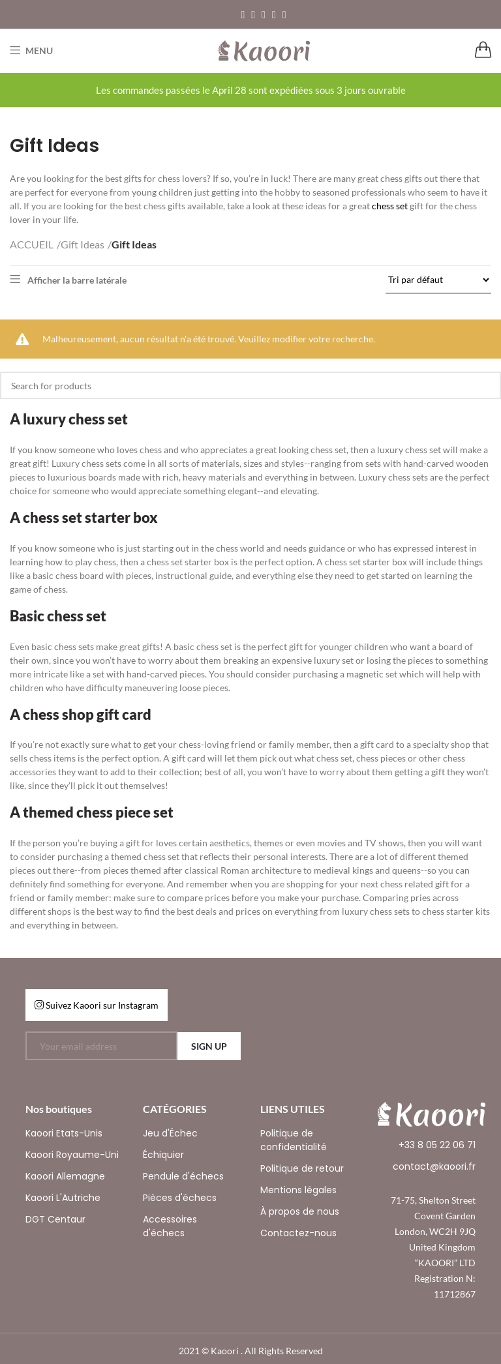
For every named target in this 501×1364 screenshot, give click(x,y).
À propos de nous (299, 1211)
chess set (390, 205)
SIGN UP (209, 1046)
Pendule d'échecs (183, 1176)
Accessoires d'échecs (170, 1226)
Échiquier (163, 1154)
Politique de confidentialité (293, 1140)
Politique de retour (302, 1168)
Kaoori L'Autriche (62, 1197)
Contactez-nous (298, 1232)
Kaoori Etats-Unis (63, 1133)
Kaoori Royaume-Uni (72, 1154)
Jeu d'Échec (170, 1133)
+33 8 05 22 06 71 (437, 1144)
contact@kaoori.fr (434, 1166)
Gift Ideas (82, 244)
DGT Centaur (55, 1219)
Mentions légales (298, 1189)
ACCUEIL (31, 244)
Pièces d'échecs (180, 1197)
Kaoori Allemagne (65, 1176)
